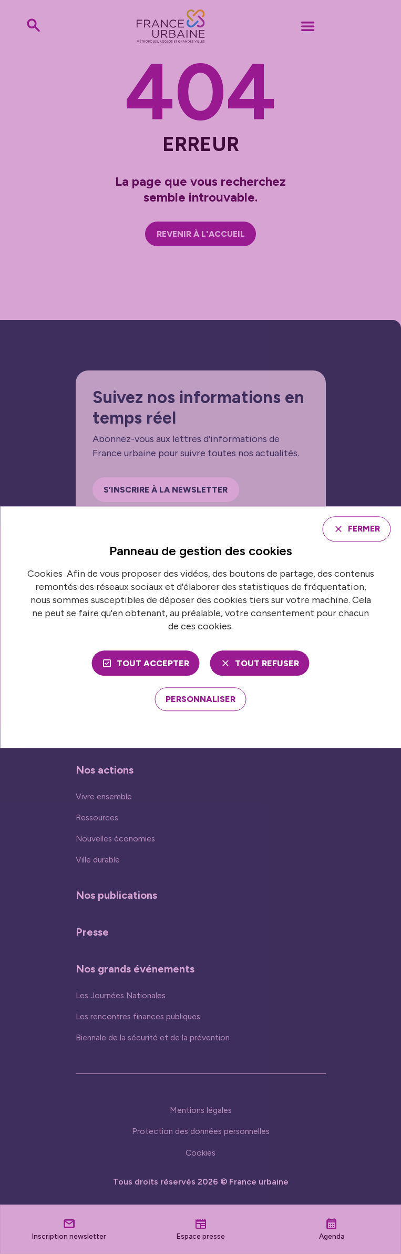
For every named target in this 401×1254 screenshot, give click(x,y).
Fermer (362, 529)
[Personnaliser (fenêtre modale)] (200, 699)
